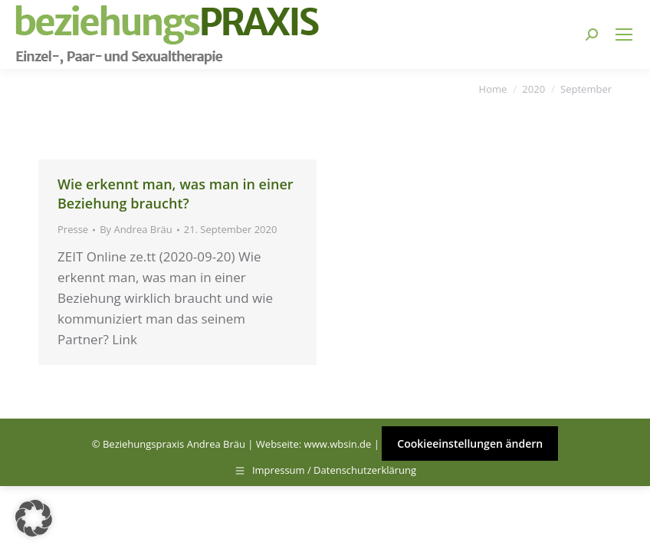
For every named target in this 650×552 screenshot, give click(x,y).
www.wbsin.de (338, 444)
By (136, 229)
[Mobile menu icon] (624, 34)
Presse (72, 229)
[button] (33, 518)
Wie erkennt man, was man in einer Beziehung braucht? (175, 193)
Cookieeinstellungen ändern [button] (470, 443)
